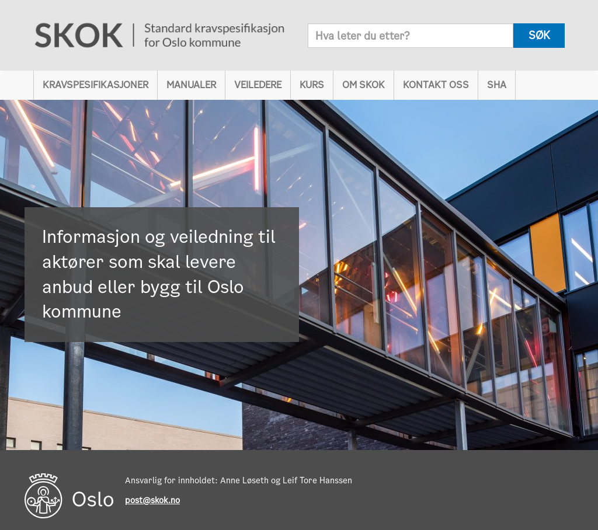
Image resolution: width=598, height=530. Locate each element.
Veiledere (257, 85)
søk (539, 35)
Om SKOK (363, 85)
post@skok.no (152, 500)
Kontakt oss (436, 85)
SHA (496, 85)
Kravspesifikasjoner (95, 85)
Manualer (191, 85)
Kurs (312, 85)
